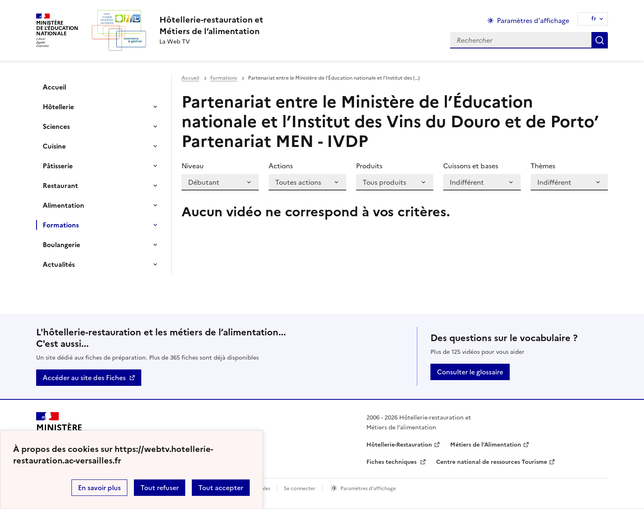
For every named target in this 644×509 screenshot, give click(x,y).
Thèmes (543, 166)
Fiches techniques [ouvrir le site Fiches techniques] (392, 462)
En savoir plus (99, 488)
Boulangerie (61, 245)
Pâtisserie (58, 166)
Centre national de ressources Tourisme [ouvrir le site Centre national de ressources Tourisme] (491, 462)
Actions (281, 166)
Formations (61, 225)
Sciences (56, 126)
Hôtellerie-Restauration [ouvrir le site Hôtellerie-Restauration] (399, 444)
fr (593, 18)
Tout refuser (159, 488)
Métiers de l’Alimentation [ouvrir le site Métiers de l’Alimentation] (485, 444)
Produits (369, 166)
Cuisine (54, 146)
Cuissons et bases (470, 166)
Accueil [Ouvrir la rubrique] (54, 87)
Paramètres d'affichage (368, 488)
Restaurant (60, 185)
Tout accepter (220, 488)
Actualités (59, 264)
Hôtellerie (58, 107)
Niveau (193, 166)
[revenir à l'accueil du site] (211, 25)
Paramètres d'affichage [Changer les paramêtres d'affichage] (533, 20)
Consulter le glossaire (470, 372)
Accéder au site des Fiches (84, 378)
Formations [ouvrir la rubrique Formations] (223, 78)
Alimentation (63, 205)
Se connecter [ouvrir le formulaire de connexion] (299, 488)
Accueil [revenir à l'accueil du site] (190, 78)
